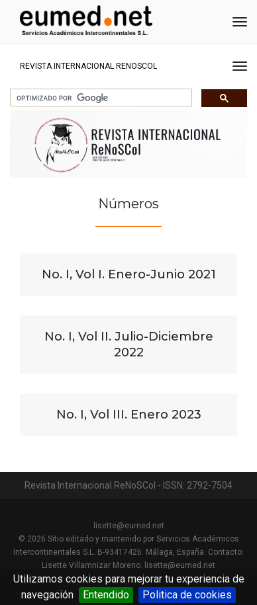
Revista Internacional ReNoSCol (88, 66)
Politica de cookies (187, 594)
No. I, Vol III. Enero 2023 (128, 414)
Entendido (106, 594)
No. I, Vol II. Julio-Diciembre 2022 (128, 344)
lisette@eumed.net (128, 525)
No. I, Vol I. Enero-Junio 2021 (129, 274)
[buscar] (100, 98)
